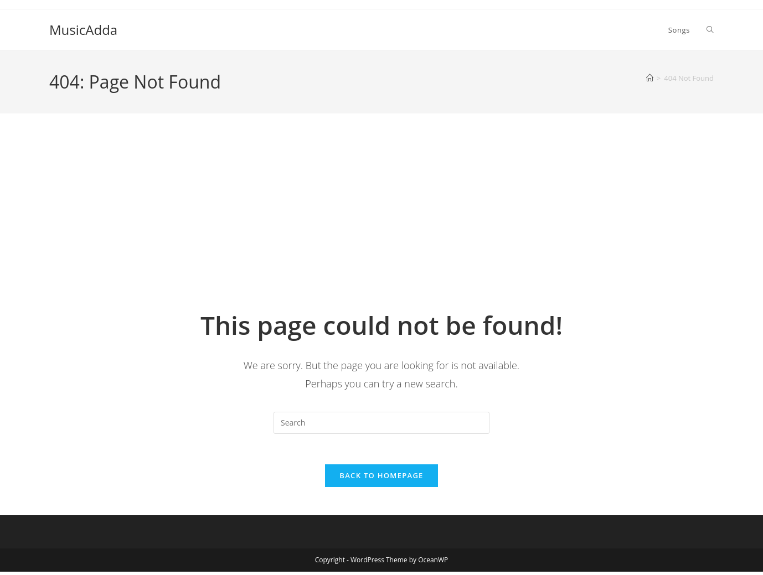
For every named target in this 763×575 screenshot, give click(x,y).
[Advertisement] (381, 224)
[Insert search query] (381, 423)
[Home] (649, 78)
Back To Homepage (381, 479)
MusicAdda (83, 29)
